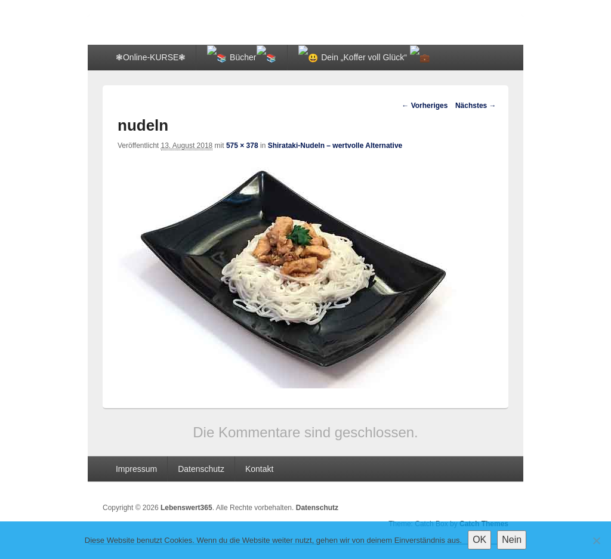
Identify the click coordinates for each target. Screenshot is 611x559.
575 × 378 (242, 144)
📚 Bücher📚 (230, 57)
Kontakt (259, 467)
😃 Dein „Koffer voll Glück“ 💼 (331, 57)
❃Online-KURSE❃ (151, 57)
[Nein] (596, 540)
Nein (511, 540)
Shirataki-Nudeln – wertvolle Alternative (335, 144)
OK (479, 540)
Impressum (136, 467)
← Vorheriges (425, 105)
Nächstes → (475, 105)
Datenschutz (201, 467)
